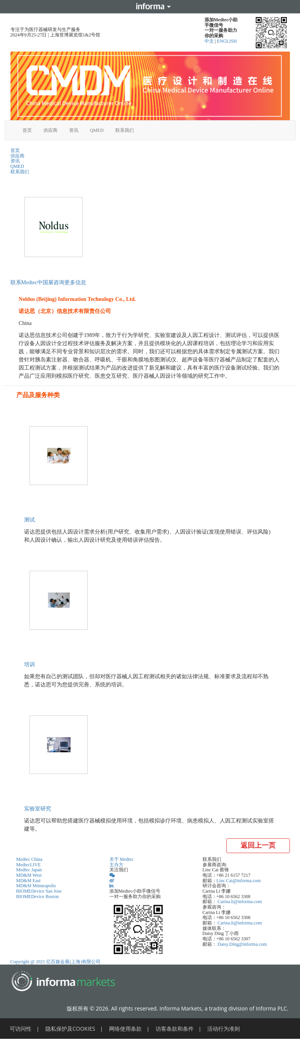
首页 (27, 130)
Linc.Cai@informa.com (239, 880)
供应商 (50, 130)
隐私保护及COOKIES (70, 1028)
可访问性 (20, 1028)
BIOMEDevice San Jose (39, 891)
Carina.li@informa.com (240, 901)
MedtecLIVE (28, 864)
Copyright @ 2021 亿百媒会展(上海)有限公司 (55, 961)
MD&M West (29, 875)
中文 (210, 41)
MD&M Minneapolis (36, 885)
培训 (29, 664)
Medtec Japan (29, 869)
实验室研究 (37, 809)
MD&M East (28, 880)
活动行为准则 (223, 1028)
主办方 (116, 864)
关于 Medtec (121, 859)
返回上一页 (258, 845)
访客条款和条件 (175, 1028)
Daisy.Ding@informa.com (242, 944)
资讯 (73, 130)
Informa (150, 6)
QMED (97, 130)
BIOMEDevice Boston (37, 896)
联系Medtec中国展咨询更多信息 (48, 282)
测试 (29, 520)
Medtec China (29, 859)
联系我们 (124, 130)
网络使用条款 (125, 1028)
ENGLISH (227, 41)
